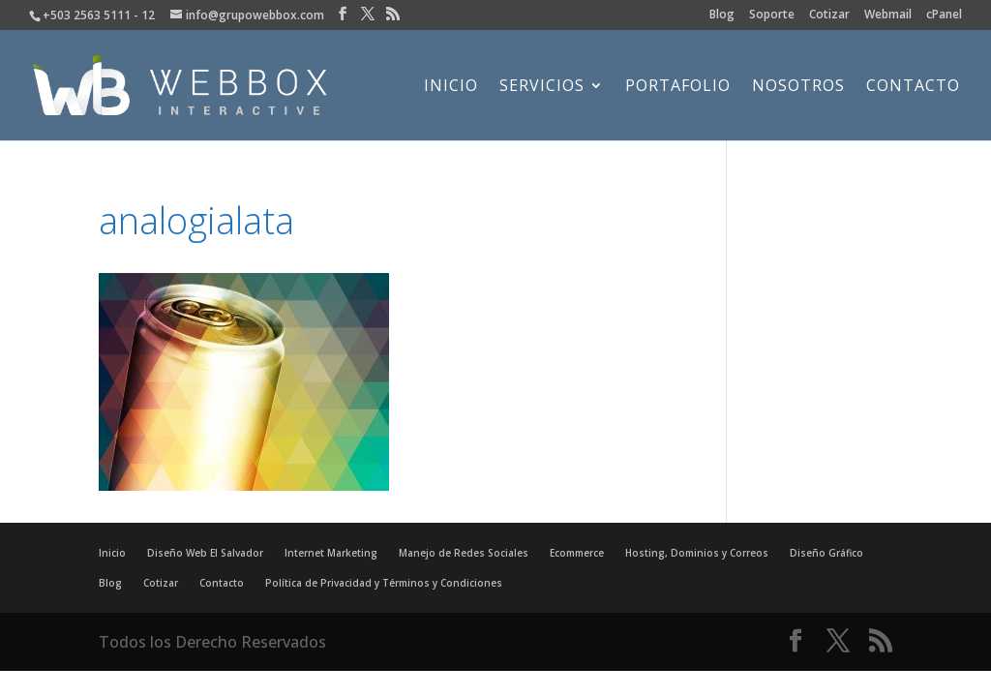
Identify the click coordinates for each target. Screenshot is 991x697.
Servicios (542, 87)
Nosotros (798, 87)
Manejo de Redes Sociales (463, 553)
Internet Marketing (331, 553)
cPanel (944, 15)
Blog (722, 15)
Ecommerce (577, 553)
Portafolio (678, 87)
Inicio (451, 87)
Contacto (913, 87)
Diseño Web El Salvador (205, 553)
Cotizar (829, 15)
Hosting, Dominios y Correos (696, 553)
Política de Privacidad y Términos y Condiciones (383, 583)
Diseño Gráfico (826, 553)
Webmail (888, 15)
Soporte (772, 15)
